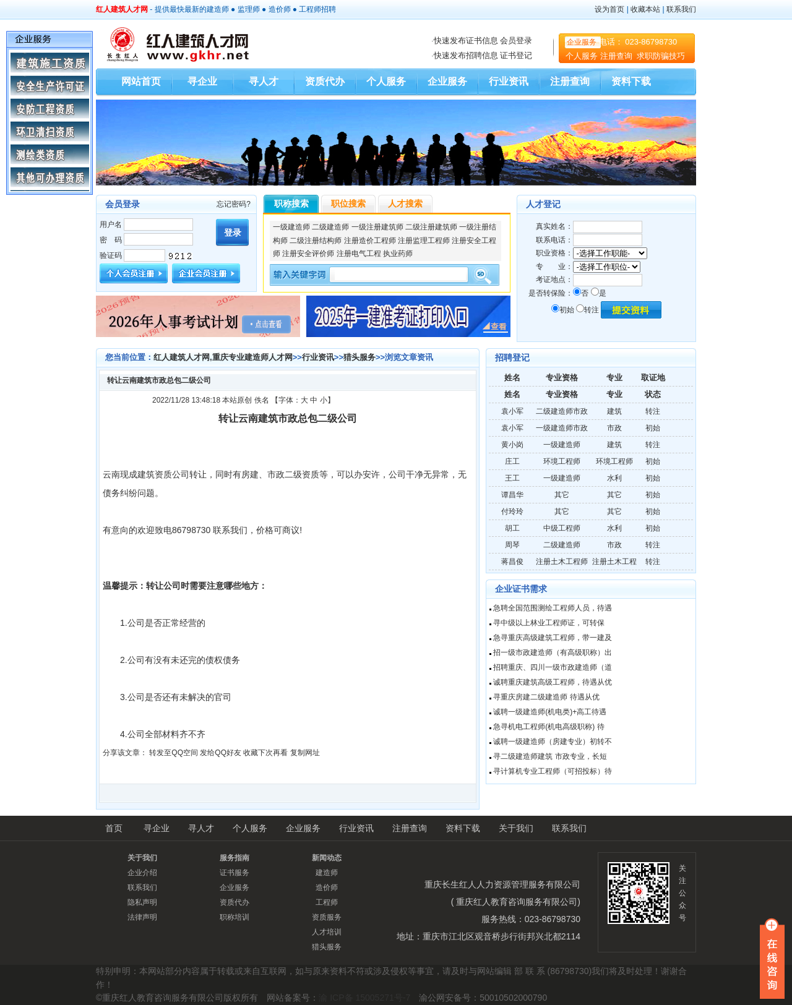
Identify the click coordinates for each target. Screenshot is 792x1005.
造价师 (280, 9)
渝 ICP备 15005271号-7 (364, 998)
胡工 (512, 528)
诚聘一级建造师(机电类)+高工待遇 (549, 712)
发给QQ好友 (220, 752)
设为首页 (609, 9)
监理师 (249, 9)
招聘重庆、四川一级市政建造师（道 (552, 667)
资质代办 (325, 81)
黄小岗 (512, 444)
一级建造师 (291, 227)
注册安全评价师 (308, 253)
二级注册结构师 (316, 240)
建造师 (218, 9)
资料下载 (631, 81)
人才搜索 (405, 203)
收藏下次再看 (265, 752)
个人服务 (582, 56)
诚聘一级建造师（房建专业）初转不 (552, 741)
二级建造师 (330, 227)
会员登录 (516, 40)
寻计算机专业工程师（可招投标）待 (552, 771)
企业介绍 (142, 872)
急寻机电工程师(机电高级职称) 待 (548, 726)
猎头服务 (359, 357)
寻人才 (263, 81)
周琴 (512, 545)
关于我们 (516, 828)
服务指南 (234, 857)
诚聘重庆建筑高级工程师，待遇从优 (552, 682)
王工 (512, 478)
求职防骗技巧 (661, 56)
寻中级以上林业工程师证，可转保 (549, 622)
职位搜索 (348, 203)
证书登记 (516, 55)
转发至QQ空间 (173, 752)
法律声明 (142, 917)
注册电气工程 (359, 253)
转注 (587, 310)
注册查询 (617, 56)
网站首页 (141, 81)
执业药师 (398, 253)
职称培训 (234, 917)
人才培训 (327, 932)
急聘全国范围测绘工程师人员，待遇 (552, 608)
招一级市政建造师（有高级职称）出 (552, 652)
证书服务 (234, 872)
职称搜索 (291, 203)
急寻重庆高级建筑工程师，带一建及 (552, 637)
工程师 (310, 9)
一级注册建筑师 (377, 227)
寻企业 (202, 81)
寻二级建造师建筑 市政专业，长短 (549, 756)
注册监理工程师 (424, 240)
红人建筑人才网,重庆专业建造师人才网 (223, 357)
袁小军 (512, 411)
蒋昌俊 (512, 561)
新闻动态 (327, 857)
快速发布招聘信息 (466, 55)
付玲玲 (512, 511)
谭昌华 (512, 494)
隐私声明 (142, 902)
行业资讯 (508, 81)
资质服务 (327, 917)
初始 (562, 310)
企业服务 (581, 42)
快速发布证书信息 (466, 40)
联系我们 (681, 9)
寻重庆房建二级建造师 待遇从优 (546, 697)
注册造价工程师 (370, 240)
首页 (114, 828)
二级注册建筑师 (431, 227)
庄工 (512, 461)
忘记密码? (234, 204)
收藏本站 (645, 9)
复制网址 (305, 752)
